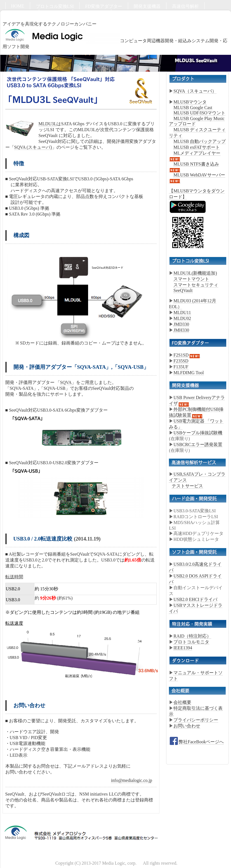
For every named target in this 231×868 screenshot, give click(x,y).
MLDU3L (48, 123)
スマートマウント (191, 279)
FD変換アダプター (103, 6)
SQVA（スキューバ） (194, 91)
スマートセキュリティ (195, 284)
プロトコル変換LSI (55, 6)
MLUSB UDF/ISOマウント (199, 112)
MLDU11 (182, 312)
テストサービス (187, 485)
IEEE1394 (182, 647)
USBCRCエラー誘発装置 (197, 444)
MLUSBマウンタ (190, 102)
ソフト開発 (56, 13)
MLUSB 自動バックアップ (199, 141)
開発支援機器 (147, 6)
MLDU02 (182, 318)
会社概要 (182, 702)
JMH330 (181, 330)
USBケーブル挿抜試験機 (197, 432)
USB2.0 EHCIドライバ (195, 599)
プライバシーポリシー (195, 720)
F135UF (180, 366)
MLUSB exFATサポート (196, 147)
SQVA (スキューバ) (33, 147)
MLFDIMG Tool (188, 372)
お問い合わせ (92, 13)
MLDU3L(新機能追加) (195, 273)
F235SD (180, 360)
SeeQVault (182, 290)
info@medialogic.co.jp (131, 780)
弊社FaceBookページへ (196, 741)
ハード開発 (22, 13)
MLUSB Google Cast (192, 107)
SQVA (66, 382)
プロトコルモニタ (191, 642)
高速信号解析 (185, 6)
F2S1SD (186, 355)
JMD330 (181, 324)
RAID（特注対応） (192, 636)
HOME (17, 6)
